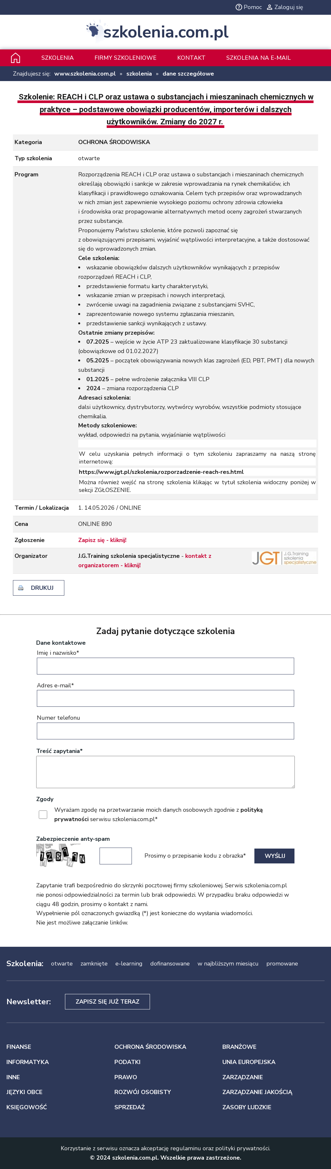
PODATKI (127, 1062)
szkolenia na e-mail (258, 58)
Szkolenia (57, 58)
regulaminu (185, 1148)
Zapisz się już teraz (107, 1002)
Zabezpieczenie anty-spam (73, 839)
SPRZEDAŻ (129, 1107)
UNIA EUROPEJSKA (248, 1062)
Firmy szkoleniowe (125, 58)
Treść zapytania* (59, 751)
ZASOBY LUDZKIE (246, 1107)
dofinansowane (170, 963)
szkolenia (139, 74)
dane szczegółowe (188, 74)
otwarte (62, 963)
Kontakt (191, 58)
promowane (282, 963)
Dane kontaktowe (61, 643)
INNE (13, 1077)
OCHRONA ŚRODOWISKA (150, 1047)
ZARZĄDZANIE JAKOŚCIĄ (257, 1092)
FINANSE (18, 1047)
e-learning (129, 963)
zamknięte (94, 963)
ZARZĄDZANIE (242, 1077)
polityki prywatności (242, 1148)
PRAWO (125, 1077)
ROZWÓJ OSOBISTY (142, 1092)
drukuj (42, 588)
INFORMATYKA (27, 1062)
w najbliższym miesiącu (228, 963)
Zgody (44, 799)
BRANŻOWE (239, 1047)
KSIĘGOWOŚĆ (26, 1107)
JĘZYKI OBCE (24, 1092)
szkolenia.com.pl (166, 32)
